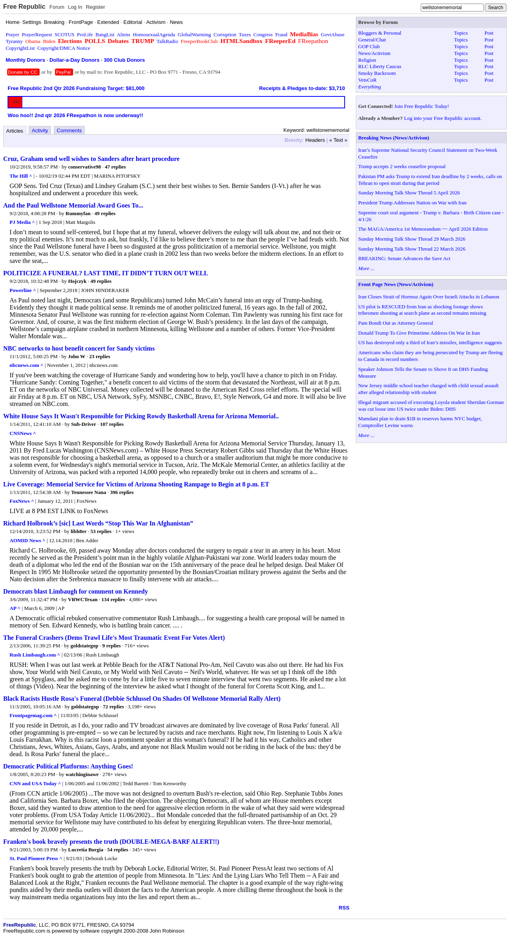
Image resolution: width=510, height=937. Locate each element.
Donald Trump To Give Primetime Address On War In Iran (419, 333)
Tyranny (14, 41)
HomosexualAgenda (154, 34)
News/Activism (374, 53)
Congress (263, 34)
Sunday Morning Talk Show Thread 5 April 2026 (409, 193)
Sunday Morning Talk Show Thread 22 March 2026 (411, 249)
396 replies (121, 492)
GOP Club (369, 46)
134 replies (113, 599)
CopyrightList (20, 48)
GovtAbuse (332, 34)
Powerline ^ (23, 290)
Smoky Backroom (377, 73)
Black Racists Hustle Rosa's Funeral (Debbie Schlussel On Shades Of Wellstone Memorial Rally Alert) (141, 698)
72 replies (113, 707)
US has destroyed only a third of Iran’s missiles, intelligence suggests (430, 342)
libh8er (79, 531)
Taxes (245, 34)
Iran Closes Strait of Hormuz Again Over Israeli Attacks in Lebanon (428, 297)
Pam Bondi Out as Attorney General (395, 323)
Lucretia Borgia (85, 850)
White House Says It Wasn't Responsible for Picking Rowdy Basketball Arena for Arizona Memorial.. (141, 416)
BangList (105, 34)
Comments (69, 130)
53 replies (101, 531)
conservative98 (84, 167)
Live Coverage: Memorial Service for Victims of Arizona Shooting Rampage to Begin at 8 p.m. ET (136, 484)
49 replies (105, 213)
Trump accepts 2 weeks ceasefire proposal (401, 166)
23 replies (99, 356)
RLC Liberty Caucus (379, 66)
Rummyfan (78, 213)
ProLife (85, 34)
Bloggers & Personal (379, 33)
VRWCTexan (83, 599)
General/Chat (372, 40)
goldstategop (84, 646)
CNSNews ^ (23, 433)
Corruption (225, 34)
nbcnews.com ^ (26, 365)
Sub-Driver (83, 424)
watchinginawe (82, 774)
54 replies (117, 850)
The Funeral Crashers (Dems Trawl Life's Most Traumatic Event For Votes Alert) (114, 637)
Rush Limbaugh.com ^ (35, 655)
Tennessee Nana (88, 492)
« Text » (338, 140)
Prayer (12, 34)
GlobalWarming (194, 34)
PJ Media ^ (22, 222)
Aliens (123, 34)
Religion (367, 60)
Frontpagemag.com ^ (33, 715)
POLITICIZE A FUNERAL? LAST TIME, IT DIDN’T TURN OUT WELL (105, 273)
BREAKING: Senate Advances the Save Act (404, 258)
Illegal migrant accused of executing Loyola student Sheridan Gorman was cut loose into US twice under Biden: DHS (431, 405)
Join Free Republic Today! (421, 106)
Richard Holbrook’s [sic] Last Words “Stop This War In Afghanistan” (98, 523)
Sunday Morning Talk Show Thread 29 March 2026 (411, 239)
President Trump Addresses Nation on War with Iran (412, 203)
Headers (315, 140)
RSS (344, 908)
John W (76, 356)
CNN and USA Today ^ (35, 783)
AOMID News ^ (27, 540)
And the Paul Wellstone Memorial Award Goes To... (73, 205)
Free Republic (24, 6)
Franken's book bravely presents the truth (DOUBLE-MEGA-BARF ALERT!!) (111, 841)
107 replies (112, 424)
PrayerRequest (37, 34)
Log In (75, 7)
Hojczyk (77, 281)
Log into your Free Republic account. (443, 118)
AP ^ (15, 608)
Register (95, 7)
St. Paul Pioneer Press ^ (36, 858)
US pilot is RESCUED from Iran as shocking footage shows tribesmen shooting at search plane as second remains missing (422, 310)
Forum (57, 7)
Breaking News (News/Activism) (393, 138)
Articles (15, 131)
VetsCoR (367, 80)
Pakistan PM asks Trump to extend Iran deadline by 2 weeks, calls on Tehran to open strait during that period (430, 179)
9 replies (111, 646)
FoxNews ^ (22, 501)
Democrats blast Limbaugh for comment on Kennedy (75, 591)
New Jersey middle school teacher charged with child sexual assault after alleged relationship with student (428, 388)
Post (488, 33)
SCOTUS (65, 34)
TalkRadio (167, 41)
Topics (461, 33)
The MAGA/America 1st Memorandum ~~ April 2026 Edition (423, 229)
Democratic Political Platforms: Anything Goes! (68, 766)
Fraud (281, 34)
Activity (40, 130)
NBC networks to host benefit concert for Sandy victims (79, 348)
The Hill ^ (21, 176)
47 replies (115, 167)
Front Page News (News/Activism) (396, 284)
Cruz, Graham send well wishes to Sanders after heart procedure (91, 158)
